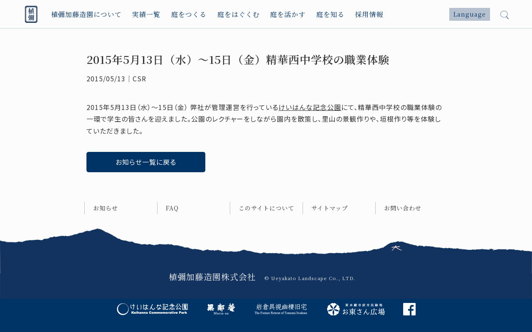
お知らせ (105, 208)
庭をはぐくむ (238, 14)
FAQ (172, 208)
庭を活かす (287, 14)
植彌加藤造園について (86, 14)
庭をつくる (189, 14)
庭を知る (330, 14)
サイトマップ (329, 208)
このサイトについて (266, 208)
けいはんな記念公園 (309, 107)
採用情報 (369, 14)
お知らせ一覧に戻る (146, 162)
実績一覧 (146, 14)
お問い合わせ (402, 208)
